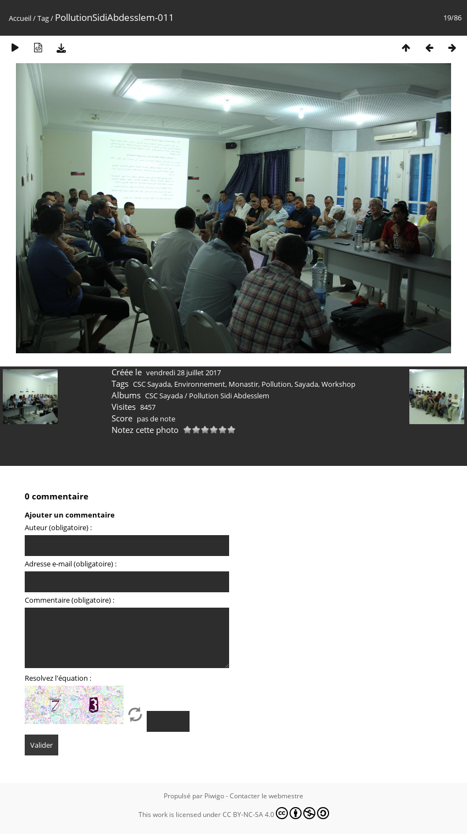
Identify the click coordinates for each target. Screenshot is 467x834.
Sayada (306, 384)
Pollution (276, 384)
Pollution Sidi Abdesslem (229, 396)
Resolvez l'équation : (58, 678)
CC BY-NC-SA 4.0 (276, 813)
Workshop (338, 384)
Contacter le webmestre (266, 795)
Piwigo (214, 795)
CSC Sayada (152, 384)
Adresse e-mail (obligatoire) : (70, 564)
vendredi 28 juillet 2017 (183, 372)
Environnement (199, 384)
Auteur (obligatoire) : (58, 527)
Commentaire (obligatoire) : (69, 600)
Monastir (243, 384)
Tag (43, 18)
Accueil (20, 18)
